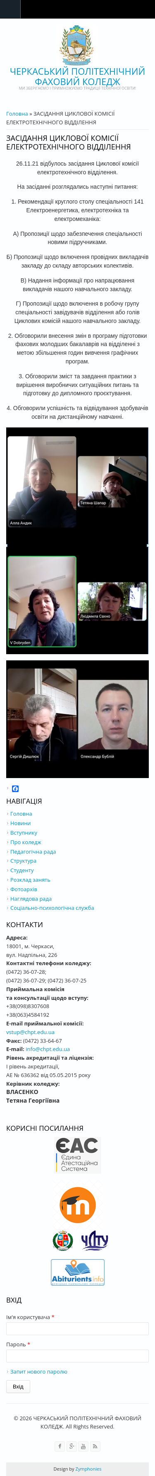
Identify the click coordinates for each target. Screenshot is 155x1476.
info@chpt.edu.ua (48, 1049)
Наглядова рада (31, 898)
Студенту (21, 870)
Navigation (10, 9)
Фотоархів (23, 889)
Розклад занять (30, 879)
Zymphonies (88, 1469)
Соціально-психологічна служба (52, 907)
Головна (17, 113)
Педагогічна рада (33, 851)
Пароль (18, 1344)
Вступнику (23, 832)
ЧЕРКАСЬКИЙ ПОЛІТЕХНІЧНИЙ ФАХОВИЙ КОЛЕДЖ (77, 76)
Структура (23, 860)
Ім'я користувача (30, 1317)
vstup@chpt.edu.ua (30, 1032)
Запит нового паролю (38, 1371)
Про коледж (25, 842)
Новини (20, 823)
